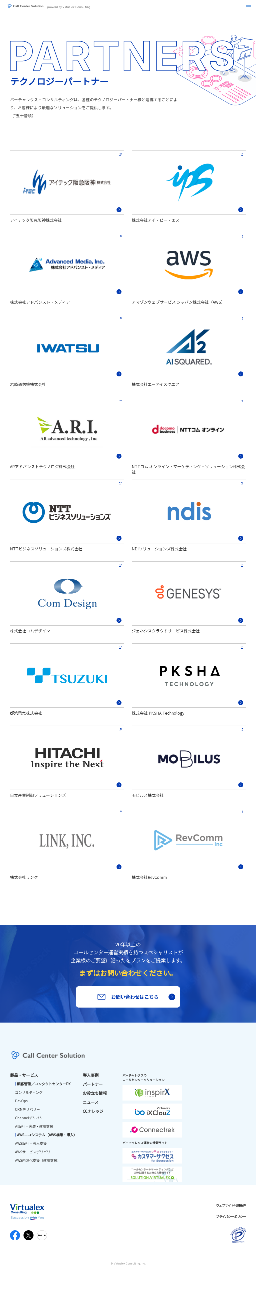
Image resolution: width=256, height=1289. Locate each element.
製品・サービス (24, 1077)
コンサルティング (29, 1094)
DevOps (21, 1102)
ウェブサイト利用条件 (231, 1207)
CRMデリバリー (27, 1111)
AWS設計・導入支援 (31, 1145)
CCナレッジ (93, 1113)
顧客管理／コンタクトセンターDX (43, 1085)
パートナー (93, 1086)
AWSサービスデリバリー (34, 1153)
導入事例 (91, 1077)
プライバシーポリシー (231, 1218)
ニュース (90, 1104)
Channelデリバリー (30, 1119)
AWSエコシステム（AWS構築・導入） (47, 1136)
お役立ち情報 (95, 1095)
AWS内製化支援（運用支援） (38, 1162)
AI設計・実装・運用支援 (34, 1128)
